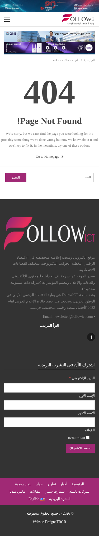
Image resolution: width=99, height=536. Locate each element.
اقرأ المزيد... (49, 326)
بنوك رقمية (23, 484)
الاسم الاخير (86, 413)
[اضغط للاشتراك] (80, 448)
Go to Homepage (49, 157)
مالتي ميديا (17, 491)
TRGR (61, 522)
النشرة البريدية (59, 499)
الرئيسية (78, 484)
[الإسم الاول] (49, 405)
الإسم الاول (87, 396)
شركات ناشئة (79, 491)
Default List (78, 438)
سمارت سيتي (55, 491)
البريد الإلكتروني (82, 378)
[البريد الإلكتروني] (49, 388)
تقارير (51, 484)
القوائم (89, 430)
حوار (39, 484)
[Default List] (87, 437)
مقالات (35, 491)
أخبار (63, 484)
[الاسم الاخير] (49, 422)
